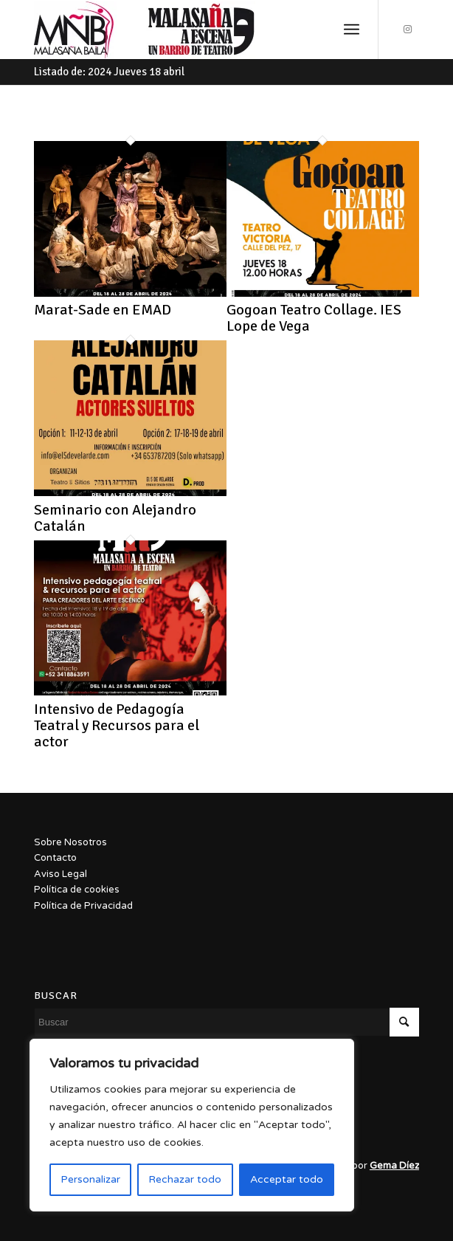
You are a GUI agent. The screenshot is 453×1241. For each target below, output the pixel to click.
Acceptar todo (286, 1179)
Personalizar (90, 1179)
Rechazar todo (184, 1179)
